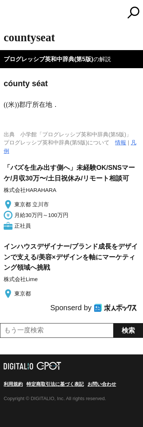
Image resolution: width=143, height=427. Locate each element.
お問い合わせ (101, 384)
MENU (9, 13)
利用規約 (13, 384)
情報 (120, 142)
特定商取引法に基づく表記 (55, 384)
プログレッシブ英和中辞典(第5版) (48, 59)
